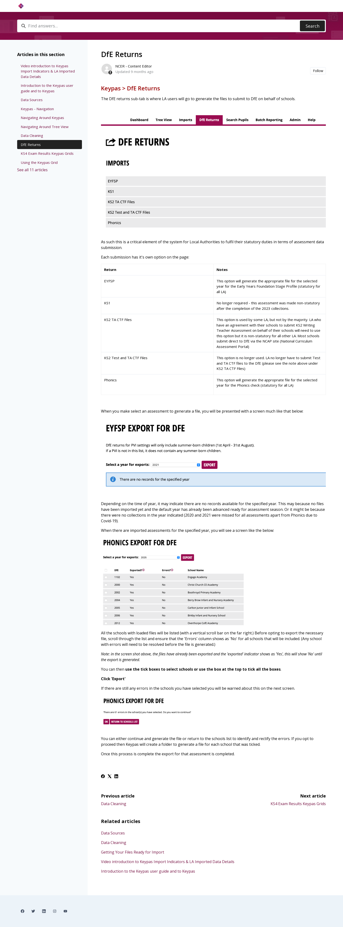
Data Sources (113, 833)
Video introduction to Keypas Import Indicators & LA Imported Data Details (167, 861)
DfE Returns (31, 144)
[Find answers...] (171, 26)
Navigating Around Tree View (45, 126)
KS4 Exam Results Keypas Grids (298, 803)
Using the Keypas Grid (39, 162)
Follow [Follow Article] (318, 70)
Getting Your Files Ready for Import (132, 852)
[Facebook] (103, 776)
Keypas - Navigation (37, 108)
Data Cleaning (113, 803)
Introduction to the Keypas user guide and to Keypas (148, 871)
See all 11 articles (32, 169)
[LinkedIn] (116, 776)
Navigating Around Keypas (42, 117)
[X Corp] (109, 776)
